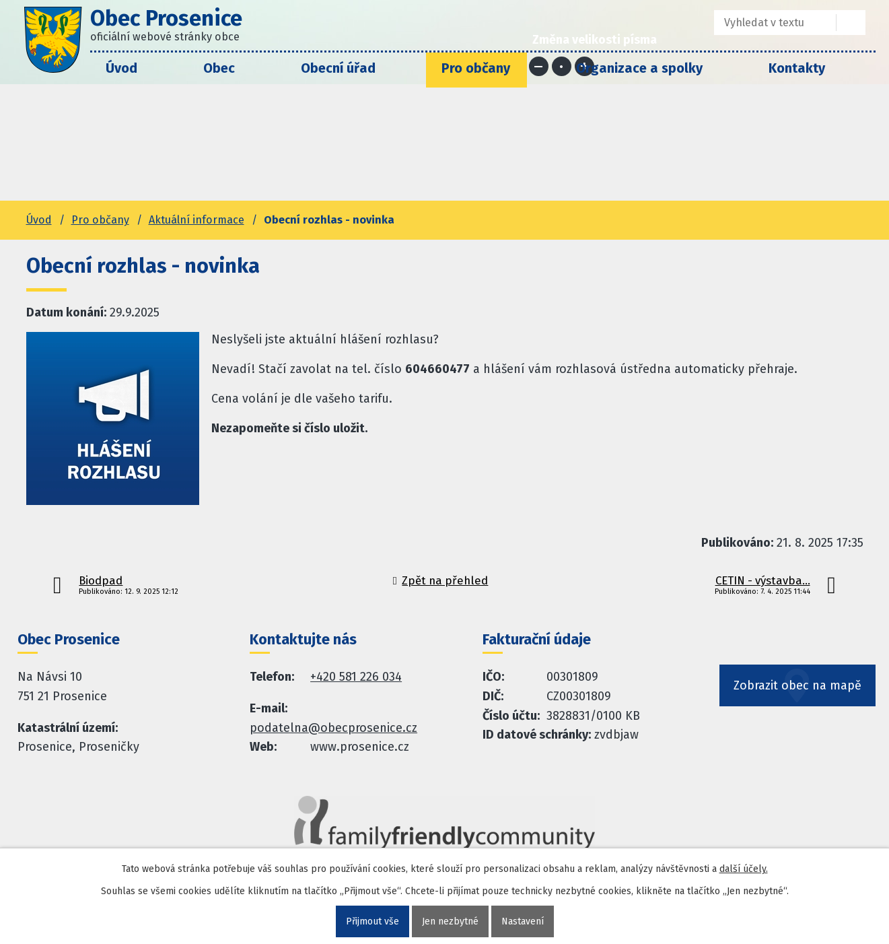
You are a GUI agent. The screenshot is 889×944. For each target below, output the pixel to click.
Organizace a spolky (639, 68)
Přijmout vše (372, 921)
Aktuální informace (196, 219)
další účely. (743, 869)
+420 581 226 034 (356, 676)
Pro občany (475, 68)
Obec (219, 68)
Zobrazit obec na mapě (797, 685)
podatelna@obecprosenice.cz (333, 727)
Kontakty (797, 68)
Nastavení (522, 921)
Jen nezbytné (450, 921)
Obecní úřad (338, 68)
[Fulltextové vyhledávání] (765, 22)
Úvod (121, 68)
